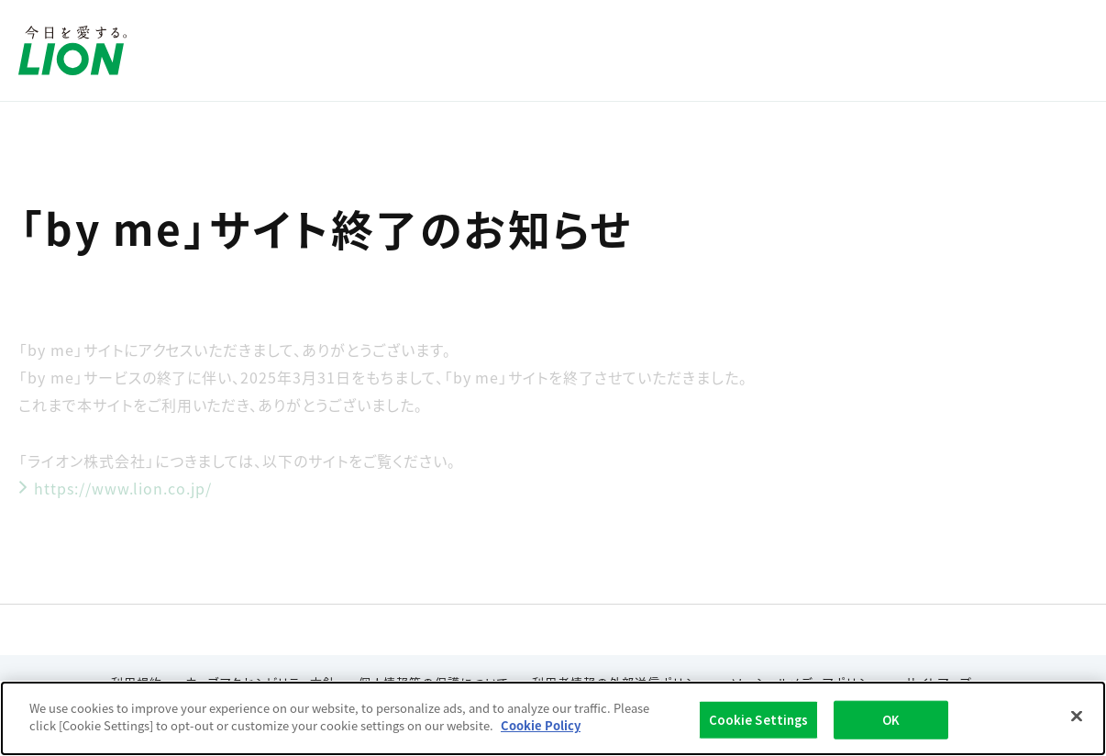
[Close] (1076, 716)
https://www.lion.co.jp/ (115, 488)
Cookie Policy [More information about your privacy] (541, 726)
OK (891, 719)
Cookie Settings (759, 719)
